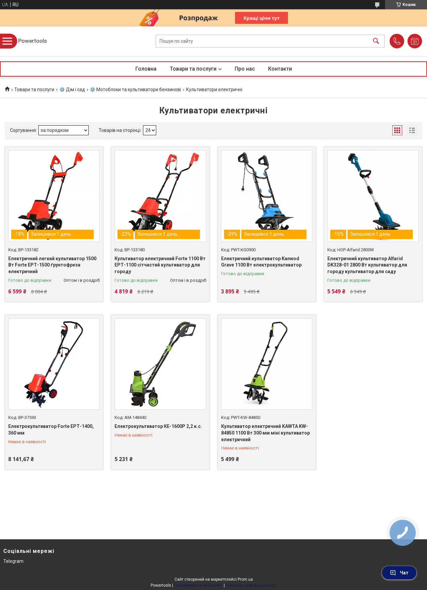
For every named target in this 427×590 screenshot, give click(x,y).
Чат (399, 573)
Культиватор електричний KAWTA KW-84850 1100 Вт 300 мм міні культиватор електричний (265, 433)
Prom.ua (245, 579)
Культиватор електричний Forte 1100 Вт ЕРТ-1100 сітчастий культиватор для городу (160, 265)
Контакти (280, 69)
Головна (146, 69)
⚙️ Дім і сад (72, 89)
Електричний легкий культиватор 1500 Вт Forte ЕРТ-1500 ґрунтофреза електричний (52, 265)
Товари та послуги (193, 69)
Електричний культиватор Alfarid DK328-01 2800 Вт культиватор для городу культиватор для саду (367, 265)
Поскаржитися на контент (198, 585)
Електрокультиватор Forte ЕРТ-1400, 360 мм (51, 430)
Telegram (13, 561)
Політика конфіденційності (251, 585)
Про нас (245, 69)
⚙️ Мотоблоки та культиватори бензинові (135, 89)
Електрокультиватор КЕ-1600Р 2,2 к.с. (158, 426)
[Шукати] (376, 41)
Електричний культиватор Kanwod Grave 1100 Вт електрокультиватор (261, 262)
